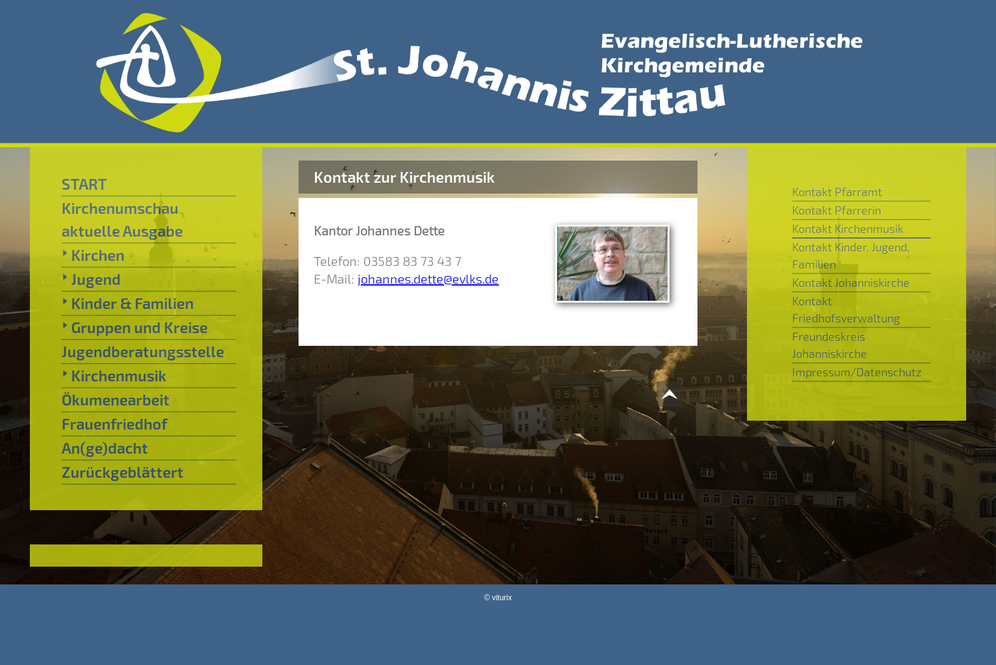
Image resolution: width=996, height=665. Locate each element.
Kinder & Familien (128, 302)
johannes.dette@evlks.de (428, 278)
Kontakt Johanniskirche (851, 282)
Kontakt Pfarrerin (836, 210)
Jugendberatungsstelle (143, 351)
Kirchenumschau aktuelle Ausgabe (122, 219)
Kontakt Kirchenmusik (847, 228)
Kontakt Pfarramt (837, 192)
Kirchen (93, 254)
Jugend (91, 278)
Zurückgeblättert (123, 472)
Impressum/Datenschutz (857, 372)
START (84, 183)
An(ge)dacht (105, 447)
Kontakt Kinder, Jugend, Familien (851, 255)
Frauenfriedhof (114, 423)
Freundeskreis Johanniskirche (829, 344)
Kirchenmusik (114, 375)
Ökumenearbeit (116, 399)
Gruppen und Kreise (135, 326)
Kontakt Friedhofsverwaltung (846, 309)
